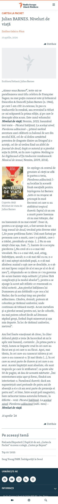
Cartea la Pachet (13, 13)
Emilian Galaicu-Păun (13, 31)
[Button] (50, 44)
